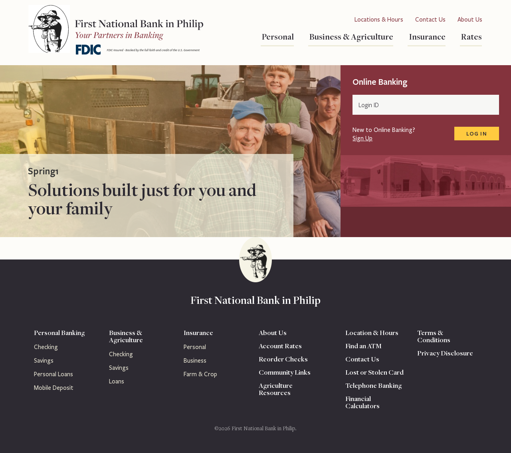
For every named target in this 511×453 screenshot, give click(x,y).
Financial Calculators (362, 402)
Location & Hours (371, 332)
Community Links (285, 372)
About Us (470, 19)
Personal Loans (53, 374)
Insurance (427, 36)
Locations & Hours (379, 19)
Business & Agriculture (350, 36)
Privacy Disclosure (445, 353)
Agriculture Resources (276, 389)
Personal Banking (59, 332)
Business (195, 360)
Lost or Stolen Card (374, 372)
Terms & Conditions (433, 336)
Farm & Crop (200, 374)
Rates (471, 36)
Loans (116, 381)
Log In (476, 133)
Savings (43, 360)
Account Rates (280, 345)
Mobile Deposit (53, 387)
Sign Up (362, 138)
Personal (277, 36)
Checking (46, 347)
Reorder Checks (283, 359)
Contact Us (430, 19)
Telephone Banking (373, 385)
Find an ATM (363, 345)
